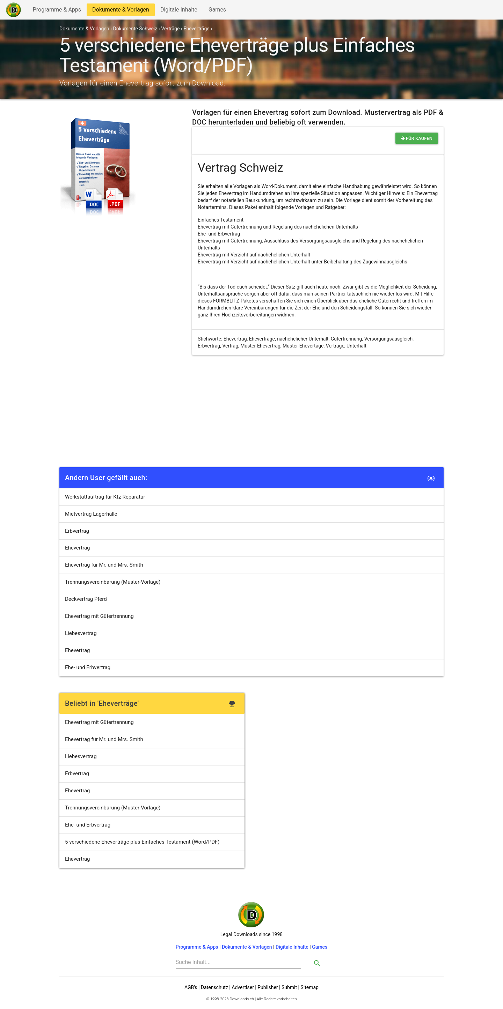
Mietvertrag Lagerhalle (91, 514)
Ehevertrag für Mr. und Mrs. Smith (104, 565)
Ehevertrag (77, 548)
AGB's (190, 987)
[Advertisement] (251, 413)
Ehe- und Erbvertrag (87, 667)
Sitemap (309, 987)
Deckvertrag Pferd (86, 599)
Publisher (267, 987)
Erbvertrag (77, 531)
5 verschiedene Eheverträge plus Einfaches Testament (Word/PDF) (142, 842)
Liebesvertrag (81, 633)
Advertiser (243, 987)
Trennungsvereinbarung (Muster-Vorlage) (113, 582)
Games (219, 11)
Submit (289, 987)
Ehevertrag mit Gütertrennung (99, 616)
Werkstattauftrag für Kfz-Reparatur (105, 497)
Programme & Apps (56, 11)
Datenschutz (214, 987)
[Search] (238, 962)
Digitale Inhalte (178, 11)
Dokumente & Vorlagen (120, 11)
